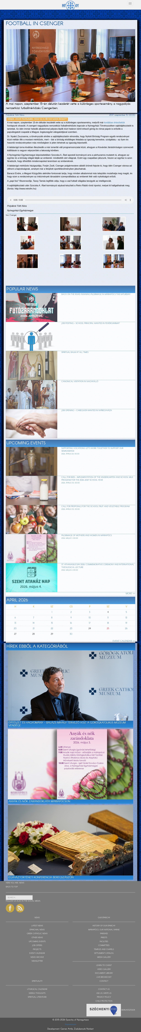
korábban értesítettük (114, 122)
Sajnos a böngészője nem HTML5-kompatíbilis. (70, 200)
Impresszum (70, 1024)
